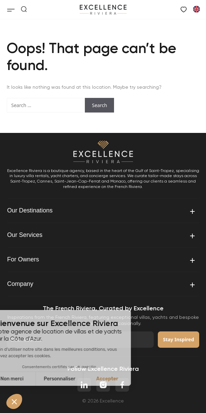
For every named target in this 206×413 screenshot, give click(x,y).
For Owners (101, 259)
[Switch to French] (196, 9)
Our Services (101, 235)
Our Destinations (101, 211)
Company (101, 284)
